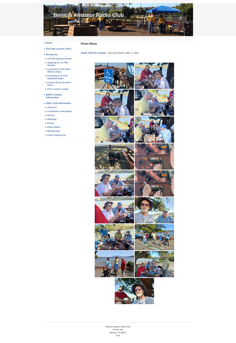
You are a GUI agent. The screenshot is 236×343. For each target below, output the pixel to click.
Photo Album (53, 127)
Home (49, 43)
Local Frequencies (56, 135)
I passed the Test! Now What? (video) (58, 70)
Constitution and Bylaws (59, 111)
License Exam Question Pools (59, 83)
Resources (52, 54)
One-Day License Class (58, 48)
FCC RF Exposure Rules (59, 58)
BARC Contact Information (54, 96)
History (51, 115)
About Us (52, 107)
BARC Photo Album (93, 53)
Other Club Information (58, 103)
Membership (53, 131)
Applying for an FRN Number (57, 63)
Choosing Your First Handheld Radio (57, 77)
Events (50, 123)
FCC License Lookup (58, 89)
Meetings (52, 119)
